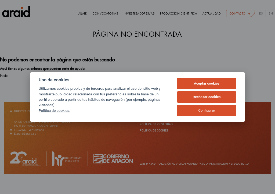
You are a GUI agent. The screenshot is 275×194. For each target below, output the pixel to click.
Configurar (206, 110)
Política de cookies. (54, 110)
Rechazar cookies (207, 97)
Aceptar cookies (206, 83)
